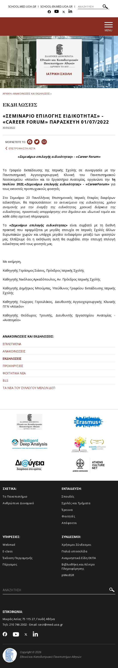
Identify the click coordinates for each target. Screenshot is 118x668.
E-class (8, 551)
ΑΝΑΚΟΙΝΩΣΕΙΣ (14, 351)
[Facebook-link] (49, 12)
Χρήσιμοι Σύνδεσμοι (76, 545)
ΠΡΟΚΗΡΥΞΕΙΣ (13, 366)
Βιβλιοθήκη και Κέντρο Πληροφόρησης (78, 566)
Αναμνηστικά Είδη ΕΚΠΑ (79, 558)
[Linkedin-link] (70, 12)
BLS (5, 380)
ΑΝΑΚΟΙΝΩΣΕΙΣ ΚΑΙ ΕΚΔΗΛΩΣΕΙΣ (31, 93)
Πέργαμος (10, 564)
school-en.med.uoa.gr (56, 6)
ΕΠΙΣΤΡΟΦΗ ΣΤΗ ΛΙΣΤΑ (20, 148)
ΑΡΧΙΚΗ (7, 93)
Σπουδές (68, 497)
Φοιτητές (68, 516)
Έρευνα (67, 510)
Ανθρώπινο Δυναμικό (18, 503)
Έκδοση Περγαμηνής (18, 558)
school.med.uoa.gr (22, 6)
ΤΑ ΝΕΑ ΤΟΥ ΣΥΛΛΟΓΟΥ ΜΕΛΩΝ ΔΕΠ (29, 388)
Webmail (9, 545)
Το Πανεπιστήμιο (15, 497)
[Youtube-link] (56, 12)
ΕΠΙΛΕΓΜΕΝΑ (12, 344)
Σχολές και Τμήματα (76, 503)
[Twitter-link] (63, 12)
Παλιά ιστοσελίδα (74, 551)
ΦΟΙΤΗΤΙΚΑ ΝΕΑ (14, 373)
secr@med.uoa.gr (50, 624)
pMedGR (68, 575)
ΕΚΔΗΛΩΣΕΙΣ (12, 358)
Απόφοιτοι (69, 523)
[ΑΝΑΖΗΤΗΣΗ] (93, 6)
